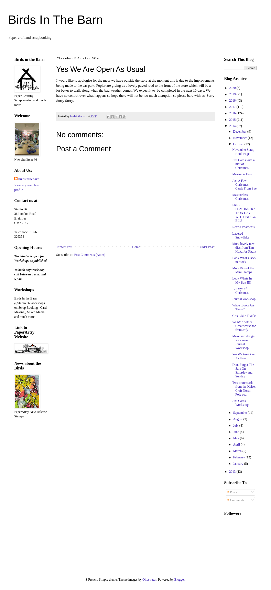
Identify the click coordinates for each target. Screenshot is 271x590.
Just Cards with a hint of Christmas (243, 164)
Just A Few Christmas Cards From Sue (244, 184)
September (240, 412)
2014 (233, 126)
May (236, 438)
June (236, 432)
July (236, 425)
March (237, 451)
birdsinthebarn (28, 179)
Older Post (207, 247)
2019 (233, 94)
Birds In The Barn (55, 20)
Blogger (179, 579)
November (240, 138)
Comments (235, 500)
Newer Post (64, 247)
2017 (233, 107)
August (238, 419)
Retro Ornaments (243, 227)
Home (136, 247)
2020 (233, 88)
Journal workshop (244, 299)
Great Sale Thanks (244, 315)
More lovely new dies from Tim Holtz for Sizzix (244, 247)
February (239, 457)
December (240, 131)
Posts (232, 492)
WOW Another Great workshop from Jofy (244, 326)
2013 (233, 471)
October (239, 144)
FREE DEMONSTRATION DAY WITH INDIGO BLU (244, 213)
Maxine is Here (242, 174)
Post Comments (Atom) (89, 254)
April (237, 444)
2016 (233, 113)
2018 (233, 100)
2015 (233, 119)
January (238, 463)
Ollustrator (149, 579)
